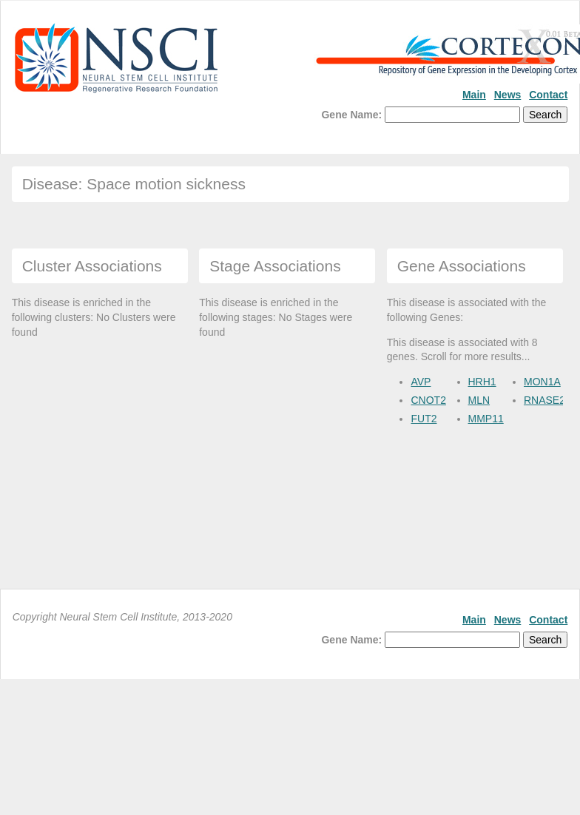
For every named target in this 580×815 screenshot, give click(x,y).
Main (474, 95)
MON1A (542, 382)
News (508, 95)
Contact (548, 95)
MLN (479, 400)
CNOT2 (428, 400)
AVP (421, 382)
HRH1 (482, 382)
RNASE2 (544, 400)
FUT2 (423, 419)
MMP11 (486, 419)
